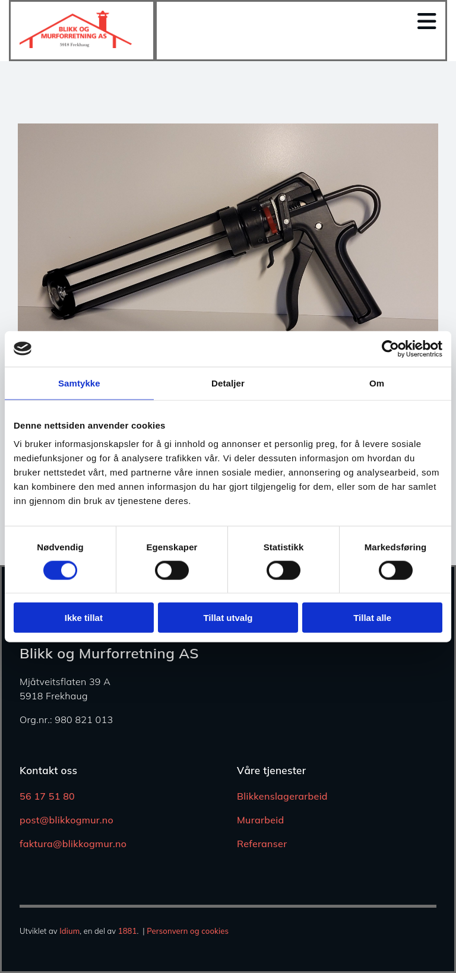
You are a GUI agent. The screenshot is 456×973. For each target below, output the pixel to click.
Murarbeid (260, 820)
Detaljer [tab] (228, 383)
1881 (127, 931)
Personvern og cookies (188, 931)
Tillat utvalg (227, 618)
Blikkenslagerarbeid (282, 796)
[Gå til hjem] (76, 44)
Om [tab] (376, 383)
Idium (69, 931)
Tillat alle (372, 618)
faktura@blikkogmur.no (73, 844)
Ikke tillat (84, 618)
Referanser (262, 844)
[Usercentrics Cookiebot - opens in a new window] (390, 348)
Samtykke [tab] (79, 383)
